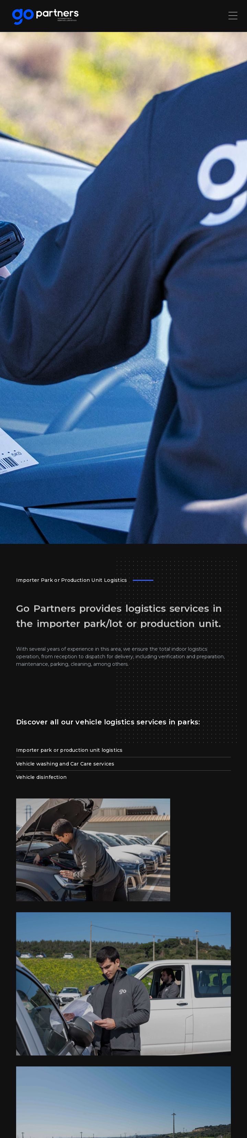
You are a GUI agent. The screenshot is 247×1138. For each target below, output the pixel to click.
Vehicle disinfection (41, 677)
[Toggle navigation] (233, 15)
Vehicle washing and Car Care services (65, 663)
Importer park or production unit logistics (69, 650)
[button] (13, 1124)
